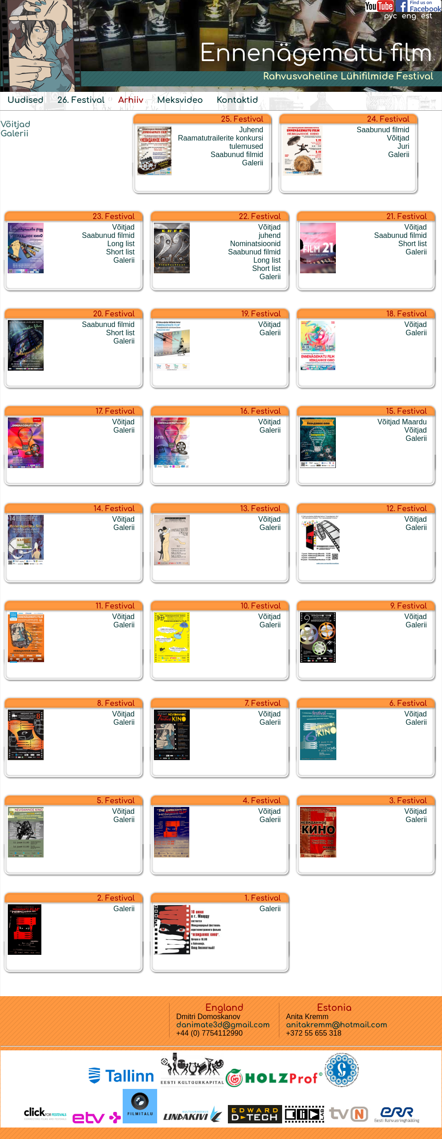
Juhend (251, 130)
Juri (403, 146)
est (426, 16)
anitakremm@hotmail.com (336, 1025)
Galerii (14, 133)
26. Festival (81, 100)
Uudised (25, 100)
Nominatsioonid (255, 244)
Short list (120, 252)
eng (409, 16)
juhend (270, 235)
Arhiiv (130, 100)
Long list (121, 244)
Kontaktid (237, 100)
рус (390, 16)
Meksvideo (180, 100)
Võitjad (15, 124)
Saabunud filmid (236, 154)
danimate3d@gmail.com (223, 1025)
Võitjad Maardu (402, 422)
